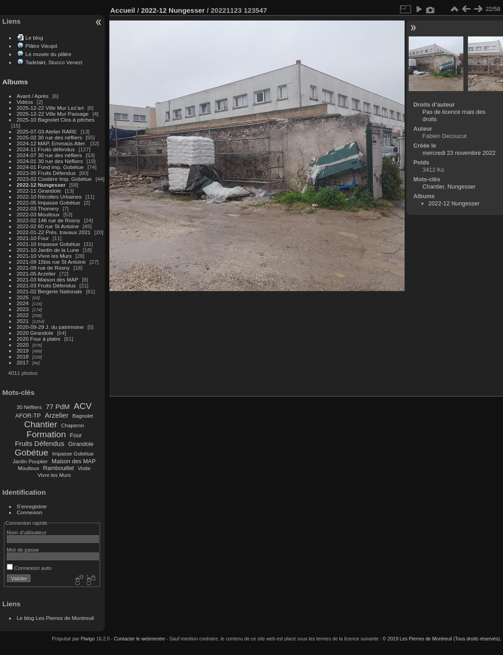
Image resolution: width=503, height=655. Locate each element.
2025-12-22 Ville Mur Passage (53, 114)
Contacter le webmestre (139, 638)
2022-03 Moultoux (38, 214)
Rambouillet (58, 468)
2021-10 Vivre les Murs (44, 256)
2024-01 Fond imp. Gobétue (50, 167)
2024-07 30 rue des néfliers (49, 155)
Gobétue (31, 452)
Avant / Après (33, 96)
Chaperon (72, 425)
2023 (23, 309)
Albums (15, 82)
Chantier (40, 424)
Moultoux (28, 468)
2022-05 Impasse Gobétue (48, 202)
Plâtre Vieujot (41, 46)
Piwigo (88, 638)
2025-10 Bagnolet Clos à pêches (56, 120)
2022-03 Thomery (38, 208)
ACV (83, 406)
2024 (23, 303)
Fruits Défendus (39, 443)
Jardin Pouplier (30, 461)
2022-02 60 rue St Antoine (48, 226)
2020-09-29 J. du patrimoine (50, 327)
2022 (23, 315)
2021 (23, 321)
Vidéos (25, 102)
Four (76, 435)
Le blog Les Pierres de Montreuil (55, 618)
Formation (46, 434)
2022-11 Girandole (39, 191)
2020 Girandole (35, 333)
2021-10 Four (33, 238)
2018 (23, 356)
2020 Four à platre (39, 339)
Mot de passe (23, 550)
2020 (23, 345)
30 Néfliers (29, 407)
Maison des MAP (73, 461)
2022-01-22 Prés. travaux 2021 (54, 232)
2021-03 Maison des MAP (47, 279)
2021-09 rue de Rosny (43, 268)
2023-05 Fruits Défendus (46, 173)
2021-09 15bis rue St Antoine (51, 262)
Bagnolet (82, 416)
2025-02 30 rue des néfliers (49, 137)
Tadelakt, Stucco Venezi (54, 62)
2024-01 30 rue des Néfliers (50, 161)
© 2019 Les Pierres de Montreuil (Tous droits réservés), (442, 638)
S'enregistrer (32, 506)
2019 (23, 350)
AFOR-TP (28, 415)
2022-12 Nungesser (41, 185)
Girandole (81, 443)
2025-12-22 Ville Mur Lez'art (50, 108)
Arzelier (56, 415)
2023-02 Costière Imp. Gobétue (54, 179)
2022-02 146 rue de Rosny (48, 220)
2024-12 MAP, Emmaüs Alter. (52, 143)
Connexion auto (29, 568)
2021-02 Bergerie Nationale (49, 291)
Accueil (122, 10)
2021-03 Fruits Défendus (46, 285)
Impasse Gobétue (73, 453)
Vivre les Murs (54, 475)
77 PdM (58, 406)
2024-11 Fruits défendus (46, 149)
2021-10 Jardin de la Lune (48, 250)
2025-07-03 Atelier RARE (47, 131)
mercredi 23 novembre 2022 (458, 152)
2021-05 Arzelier (36, 273)
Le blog (34, 38)
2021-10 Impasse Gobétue (48, 244)
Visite (84, 468)
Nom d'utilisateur (26, 532)
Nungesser (461, 186)
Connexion (29, 512)
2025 (23, 297)
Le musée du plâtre (49, 54)
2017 (23, 362)
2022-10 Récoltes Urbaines (49, 197)
